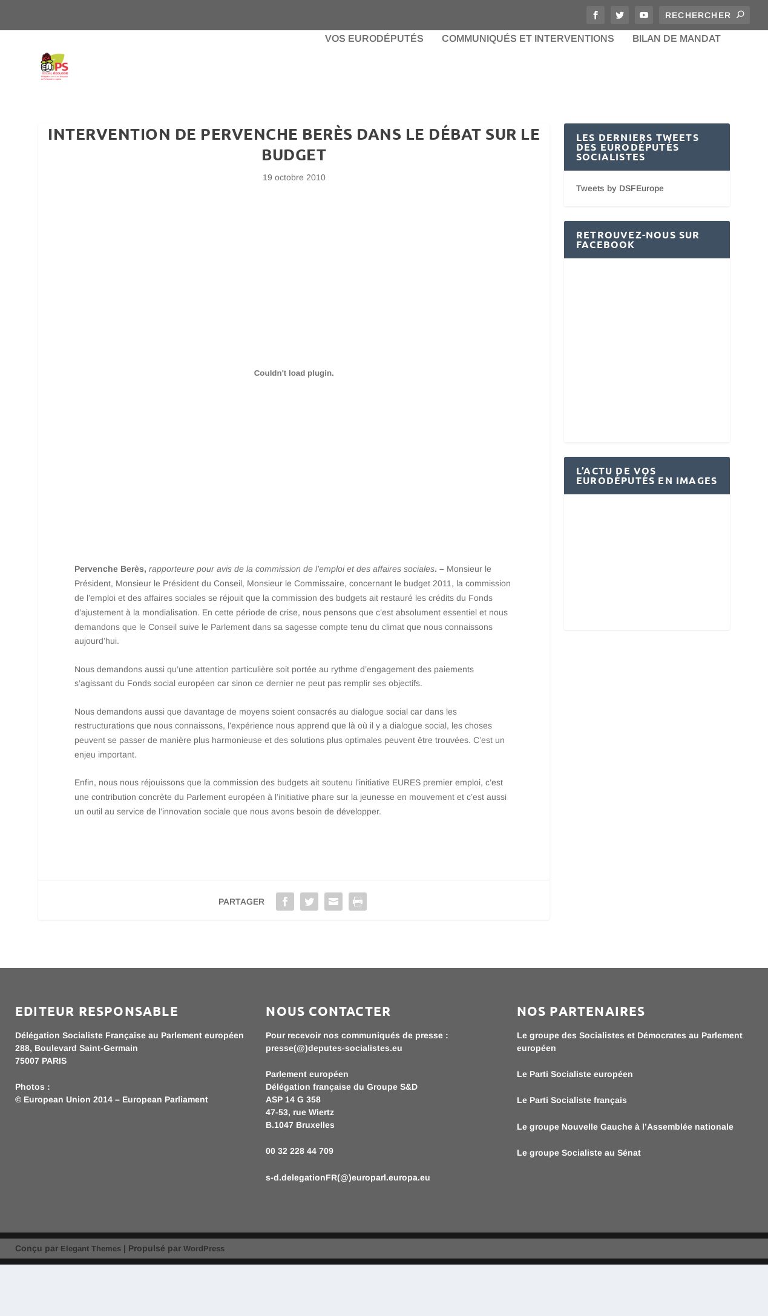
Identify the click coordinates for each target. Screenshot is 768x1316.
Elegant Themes (91, 1300)
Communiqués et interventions (528, 91)
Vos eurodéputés (374, 91)
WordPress (204, 1300)
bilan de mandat (676, 91)
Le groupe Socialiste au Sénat (579, 1205)
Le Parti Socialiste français (572, 1152)
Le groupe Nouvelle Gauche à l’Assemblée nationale (625, 1178)
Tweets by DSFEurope (620, 240)
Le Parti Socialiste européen (575, 1125)
